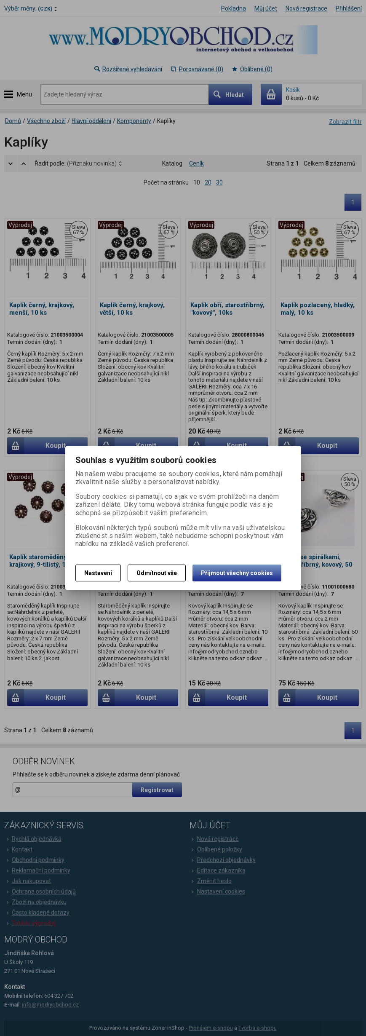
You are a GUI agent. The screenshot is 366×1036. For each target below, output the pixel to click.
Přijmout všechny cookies (237, 573)
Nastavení (98, 573)
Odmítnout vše (156, 573)
